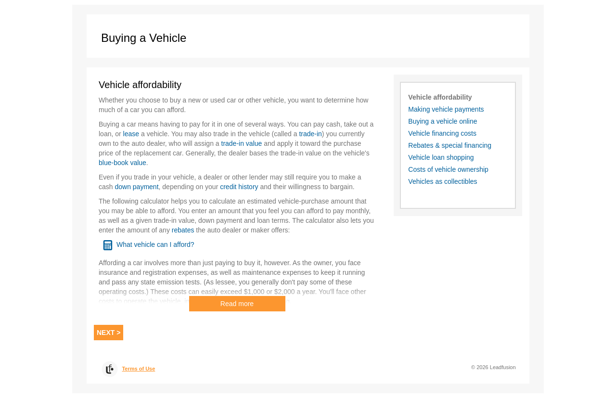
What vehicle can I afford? (155, 244)
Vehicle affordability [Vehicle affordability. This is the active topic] (440, 97)
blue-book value (122, 163)
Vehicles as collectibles (442, 181)
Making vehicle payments (446, 109)
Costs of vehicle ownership (448, 169)
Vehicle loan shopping (441, 157)
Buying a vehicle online (442, 121)
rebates (183, 230)
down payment (136, 187)
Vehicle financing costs (442, 133)
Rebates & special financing (449, 145)
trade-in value (241, 143)
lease (131, 134)
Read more (237, 304)
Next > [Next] (108, 332)
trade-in (310, 134)
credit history (239, 187)
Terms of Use (138, 369)
